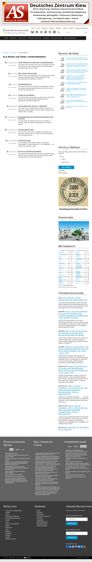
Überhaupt (83, 447)
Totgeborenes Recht (25, 85)
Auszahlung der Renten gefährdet (14, 477)
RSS (58, 32)
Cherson (60, 275)
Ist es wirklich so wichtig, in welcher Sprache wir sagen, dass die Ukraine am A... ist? (77, 469)
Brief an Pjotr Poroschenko (28, 74)
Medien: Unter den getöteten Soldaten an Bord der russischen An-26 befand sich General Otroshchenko (17, 464)
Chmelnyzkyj (61, 264)
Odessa (60, 273)
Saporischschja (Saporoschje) (78, 278)
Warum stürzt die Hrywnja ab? (13, 475)
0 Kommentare (13, 66)
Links (6, 532)
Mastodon (45, 32)
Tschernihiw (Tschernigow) (78, 266)
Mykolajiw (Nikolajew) (77, 273)
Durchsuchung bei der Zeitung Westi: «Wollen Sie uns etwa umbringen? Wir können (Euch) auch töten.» (77, 456)
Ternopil (60, 259)
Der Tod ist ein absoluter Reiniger (30, 152)
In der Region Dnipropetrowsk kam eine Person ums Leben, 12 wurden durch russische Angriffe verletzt (76, 97)
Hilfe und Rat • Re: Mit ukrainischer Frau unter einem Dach (72, 300)
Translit (7, 522)
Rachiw (60, 257)
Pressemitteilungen (61, 38)
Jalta (76, 284)
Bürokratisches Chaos (11, 454)
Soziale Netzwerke (41, 528)
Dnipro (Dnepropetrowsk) (62, 280)
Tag (23, 450)
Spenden (65, 28)
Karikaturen (44, 28)
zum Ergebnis (61, 171)
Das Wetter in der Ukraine (12, 520)
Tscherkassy (61, 268)
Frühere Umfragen (62, 173)
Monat (11, 450)
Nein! (63, 160)
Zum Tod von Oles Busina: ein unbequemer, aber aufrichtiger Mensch (77, 451)
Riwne (76, 262)
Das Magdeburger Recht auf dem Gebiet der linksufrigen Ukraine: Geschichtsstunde (78, 465)
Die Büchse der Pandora (27, 96)
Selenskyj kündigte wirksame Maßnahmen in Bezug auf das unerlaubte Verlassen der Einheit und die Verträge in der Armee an (77, 66)
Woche (17, 450)
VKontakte (54, 32)
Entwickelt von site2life (82, 560)
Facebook (36, 32)
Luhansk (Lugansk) (60, 282)
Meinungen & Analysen (40, 38)
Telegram (50, 32)
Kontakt (71, 28)
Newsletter (58, 28)
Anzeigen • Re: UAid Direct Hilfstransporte (70, 429)
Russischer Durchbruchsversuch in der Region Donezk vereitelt (46, 473)
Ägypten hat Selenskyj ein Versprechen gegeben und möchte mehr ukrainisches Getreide (76, 91)
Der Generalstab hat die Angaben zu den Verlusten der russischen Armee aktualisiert (77, 59)
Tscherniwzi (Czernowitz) (78, 260)
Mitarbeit (51, 28)
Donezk (77, 280)
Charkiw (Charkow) (77, 275)
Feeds (7, 528)
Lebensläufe (39, 522)
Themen (14, 53)
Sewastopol (60, 284)
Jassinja (77, 257)
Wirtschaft (20, 38)
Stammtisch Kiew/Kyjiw (12, 518)
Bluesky (32, 32)
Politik (13, 38)
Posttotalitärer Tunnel (26, 130)
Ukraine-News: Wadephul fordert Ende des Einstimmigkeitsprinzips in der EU (47, 454)
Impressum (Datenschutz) (81, 28)
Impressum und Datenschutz (13, 513)
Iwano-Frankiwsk (77, 255)
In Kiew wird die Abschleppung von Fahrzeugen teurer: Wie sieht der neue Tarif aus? (77, 102)
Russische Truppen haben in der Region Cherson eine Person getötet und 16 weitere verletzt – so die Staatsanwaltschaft (77, 72)
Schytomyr (60, 266)
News (41, 32)
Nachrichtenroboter (75, 38)
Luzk (59, 262)
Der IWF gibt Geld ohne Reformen (75, 475)
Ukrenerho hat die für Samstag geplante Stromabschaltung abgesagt (76, 84)
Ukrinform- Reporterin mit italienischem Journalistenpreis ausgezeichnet (46, 480)
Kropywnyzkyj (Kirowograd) (78, 269)
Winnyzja (77, 264)
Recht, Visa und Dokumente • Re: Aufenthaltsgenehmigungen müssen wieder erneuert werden (73, 334)
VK (80, 549)
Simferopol (77, 282)
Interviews (51, 38)
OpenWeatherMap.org (68, 286)
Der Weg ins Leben (25, 141)
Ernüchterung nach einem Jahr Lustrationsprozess (36, 63)
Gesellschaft (28, 38)
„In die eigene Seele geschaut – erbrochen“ (33, 107)
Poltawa (60, 271)
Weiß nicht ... (66, 163)
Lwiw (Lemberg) (61, 255)
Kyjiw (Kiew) (61, 253)
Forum (33, 28)
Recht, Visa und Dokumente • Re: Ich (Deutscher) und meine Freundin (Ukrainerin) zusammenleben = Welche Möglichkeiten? (73, 315)
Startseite (6, 53)
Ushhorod (77, 253)
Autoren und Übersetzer (12, 526)
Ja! (63, 158)
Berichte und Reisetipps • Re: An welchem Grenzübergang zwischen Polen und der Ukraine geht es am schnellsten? (73, 351)
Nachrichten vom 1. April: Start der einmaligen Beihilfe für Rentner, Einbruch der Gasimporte (16, 469)
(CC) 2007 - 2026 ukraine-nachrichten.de (14, 560)
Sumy (76, 271)
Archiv (38, 28)
